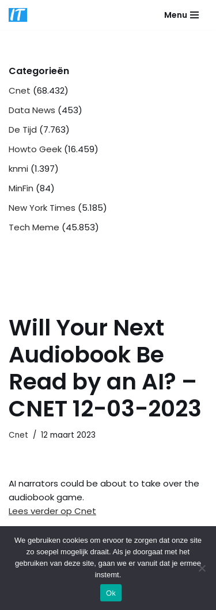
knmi (18, 169)
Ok (111, 593)
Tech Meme (34, 227)
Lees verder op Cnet (52, 511)
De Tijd (23, 129)
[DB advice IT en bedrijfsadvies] (18, 15)
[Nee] (201, 568)
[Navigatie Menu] (181, 15)
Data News (32, 110)
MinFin (21, 188)
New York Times (42, 208)
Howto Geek (35, 149)
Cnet (20, 90)
